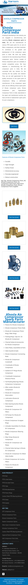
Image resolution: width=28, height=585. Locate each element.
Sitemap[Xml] (18, 583)
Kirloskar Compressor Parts (10, 528)
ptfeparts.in (11, 569)
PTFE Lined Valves (7, 479)
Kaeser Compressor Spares (9, 521)
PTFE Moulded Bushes (8, 489)
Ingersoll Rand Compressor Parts (11, 535)
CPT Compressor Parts (8, 511)
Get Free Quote (14, 217)
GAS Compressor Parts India (10, 538)
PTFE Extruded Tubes (8, 483)
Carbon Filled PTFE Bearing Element (12, 496)
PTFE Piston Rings (7, 493)
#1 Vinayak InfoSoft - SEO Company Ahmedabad (13, 580)
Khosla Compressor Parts (9, 515)
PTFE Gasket (5, 503)
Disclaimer (9, 583)
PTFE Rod (4, 476)
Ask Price (14, 126)
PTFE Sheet (5, 499)
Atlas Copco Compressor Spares (11, 525)
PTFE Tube (5, 486)
